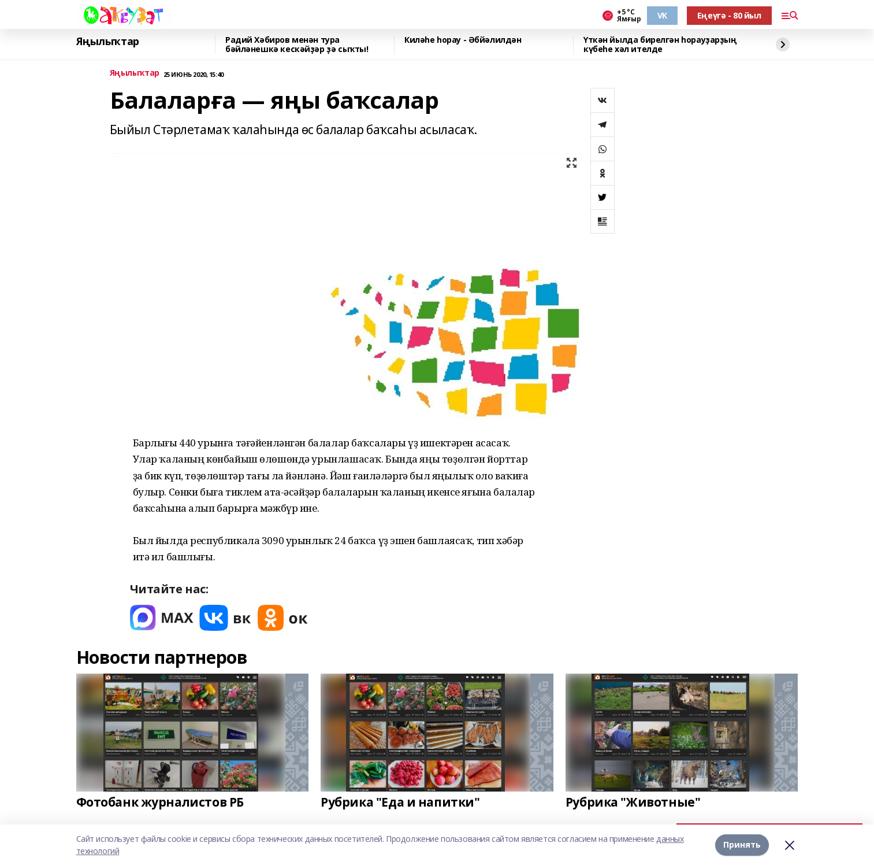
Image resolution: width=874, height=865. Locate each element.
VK (662, 15)
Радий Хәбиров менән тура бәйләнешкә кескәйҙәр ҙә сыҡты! (296, 44)
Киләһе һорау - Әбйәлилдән (463, 40)
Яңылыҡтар (107, 41)
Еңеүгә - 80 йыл (729, 15)
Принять (742, 844)
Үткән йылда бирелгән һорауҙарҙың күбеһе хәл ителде (660, 44)
